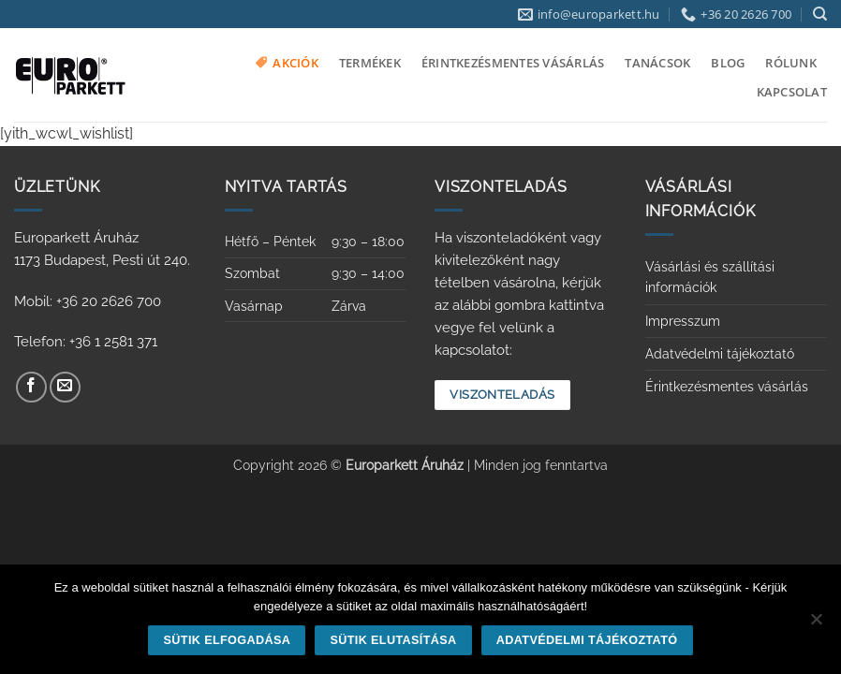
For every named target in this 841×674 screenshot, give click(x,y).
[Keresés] (820, 14)
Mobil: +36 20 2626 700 (87, 301)
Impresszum (682, 321)
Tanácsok (657, 62)
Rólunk (791, 62)
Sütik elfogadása (227, 640)
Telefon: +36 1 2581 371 (85, 341)
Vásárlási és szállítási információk (710, 277)
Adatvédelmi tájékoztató (719, 353)
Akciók (287, 62)
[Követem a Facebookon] (31, 387)
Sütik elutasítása (393, 640)
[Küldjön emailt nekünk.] (65, 387)
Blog (728, 62)
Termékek (370, 62)
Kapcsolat (792, 91)
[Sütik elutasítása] (815, 624)
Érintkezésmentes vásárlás (512, 62)
